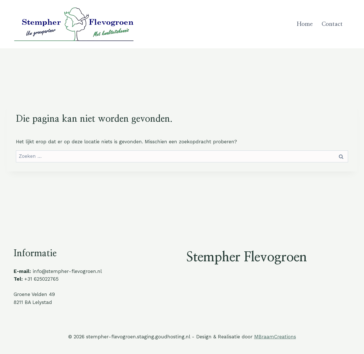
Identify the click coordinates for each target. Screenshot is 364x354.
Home (305, 24)
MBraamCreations (275, 336)
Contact (332, 24)
